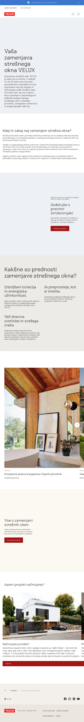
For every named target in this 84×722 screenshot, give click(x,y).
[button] (79, 2)
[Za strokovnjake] (25, 8)
